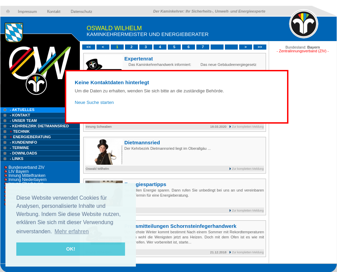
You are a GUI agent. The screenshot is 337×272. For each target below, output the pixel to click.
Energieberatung (30, 137)
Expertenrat (138, 58)
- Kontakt (19, 115)
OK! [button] (70, 249)
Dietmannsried (142, 142)
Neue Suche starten (94, 102)
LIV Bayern (18, 171)
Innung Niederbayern (27, 179)
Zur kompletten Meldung (248, 126)
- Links (16, 159)
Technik (19, 131)
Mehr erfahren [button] (72, 231)
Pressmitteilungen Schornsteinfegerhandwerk (180, 226)
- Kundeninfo (23, 142)
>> (260, 47)
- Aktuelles (21, 110)
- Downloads (23, 153)
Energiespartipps (145, 184)
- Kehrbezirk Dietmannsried (39, 126)
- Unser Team (23, 121)
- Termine (19, 148)
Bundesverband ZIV (26, 167)
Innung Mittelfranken (27, 175)
